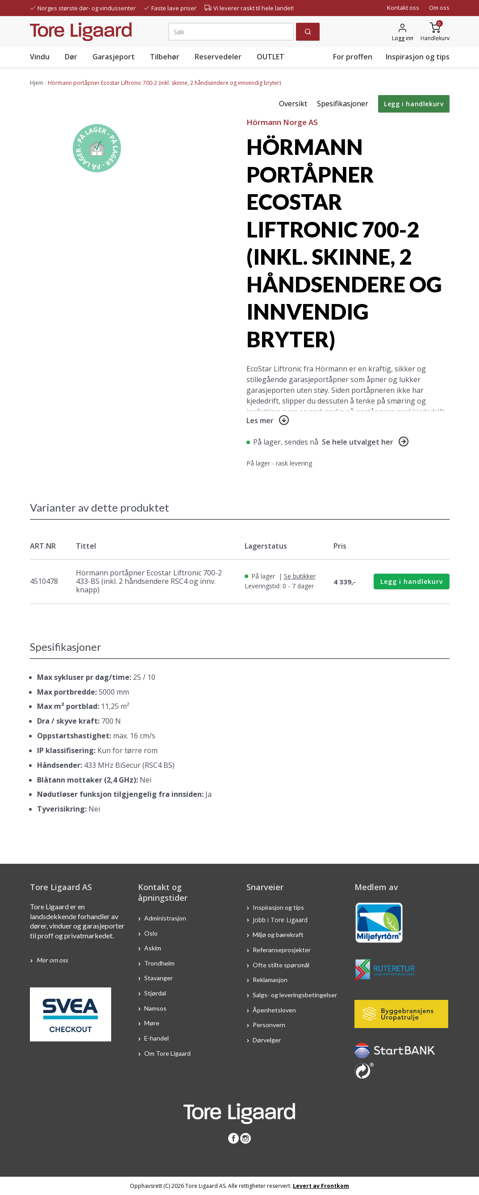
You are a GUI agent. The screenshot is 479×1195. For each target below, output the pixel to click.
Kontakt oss (403, 8)
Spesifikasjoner (342, 103)
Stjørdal (155, 993)
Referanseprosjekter (282, 950)
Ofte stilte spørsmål (281, 964)
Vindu (40, 57)
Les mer (260, 420)
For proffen (352, 57)
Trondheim (159, 962)
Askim (152, 948)
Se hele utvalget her (357, 442)
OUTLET (270, 57)
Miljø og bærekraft (279, 934)
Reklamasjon (270, 979)
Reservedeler (218, 57)
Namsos (155, 1008)
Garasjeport (113, 57)
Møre (151, 1023)
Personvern (269, 1024)
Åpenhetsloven (274, 1009)
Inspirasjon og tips (418, 57)
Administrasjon (165, 918)
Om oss (439, 8)
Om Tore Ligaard (167, 1053)
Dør (71, 57)
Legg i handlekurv (413, 104)
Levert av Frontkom (321, 1186)
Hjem (36, 83)
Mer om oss (52, 960)
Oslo (151, 933)
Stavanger (158, 978)
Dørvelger (267, 1039)
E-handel (157, 1038)
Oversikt (293, 103)
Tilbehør (164, 57)
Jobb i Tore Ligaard (280, 920)
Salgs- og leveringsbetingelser (295, 995)
